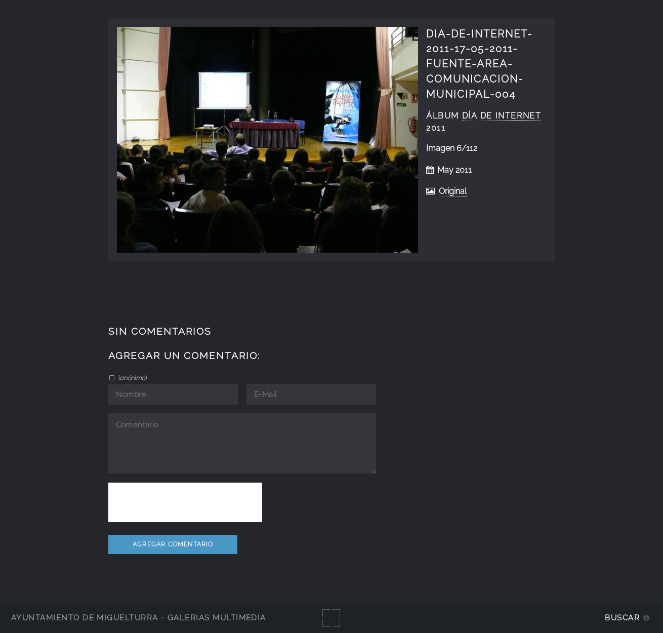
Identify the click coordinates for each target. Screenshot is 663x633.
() (132, 378)
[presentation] (185, 502)
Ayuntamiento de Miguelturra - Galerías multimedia (138, 617)
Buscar (622, 617)
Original (453, 191)
